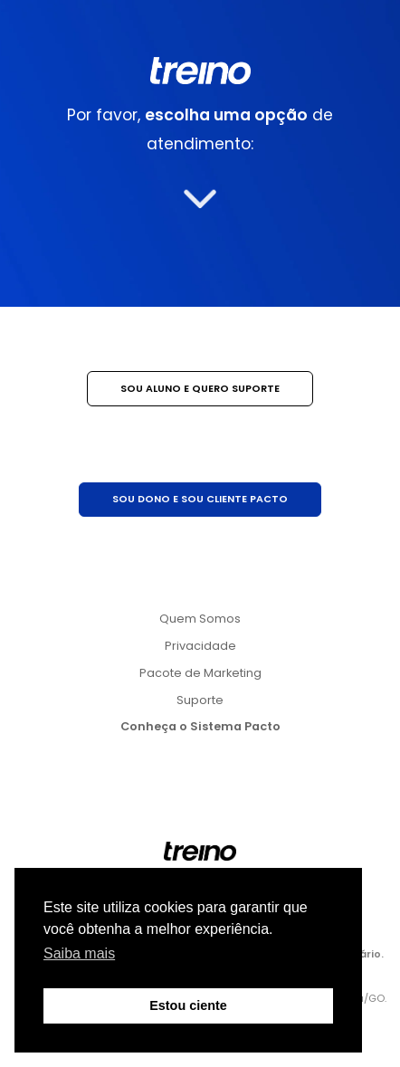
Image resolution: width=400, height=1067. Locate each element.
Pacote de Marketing (200, 673)
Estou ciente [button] (188, 1005)
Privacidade (200, 645)
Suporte (200, 700)
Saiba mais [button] (79, 953)
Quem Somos (200, 618)
